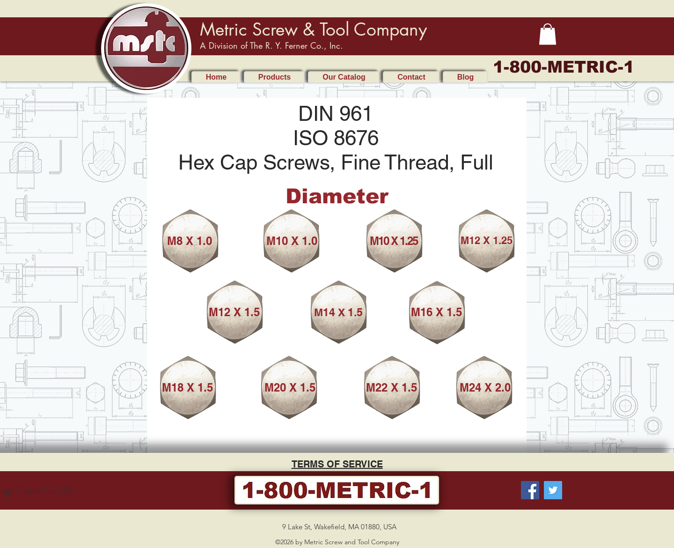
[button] (548, 33)
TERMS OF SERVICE (337, 464)
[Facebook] (530, 490)
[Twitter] (553, 490)
